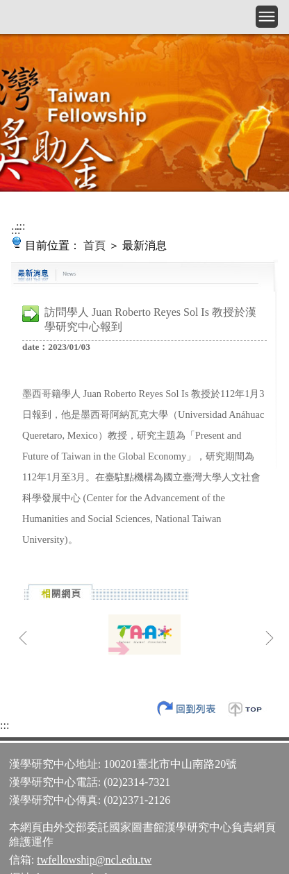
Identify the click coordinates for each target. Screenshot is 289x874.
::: (20, 226)
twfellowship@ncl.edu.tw (94, 860)
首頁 (94, 245)
